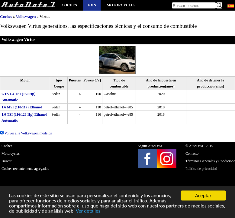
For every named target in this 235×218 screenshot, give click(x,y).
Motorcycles (121, 5)
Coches (69, 5)
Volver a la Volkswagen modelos (26, 133)
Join (92, 5)
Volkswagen (26, 16)
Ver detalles (88, 211)
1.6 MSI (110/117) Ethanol (22, 107)
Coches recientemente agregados (25, 169)
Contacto (191, 153)
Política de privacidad (201, 169)
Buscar (6, 161)
